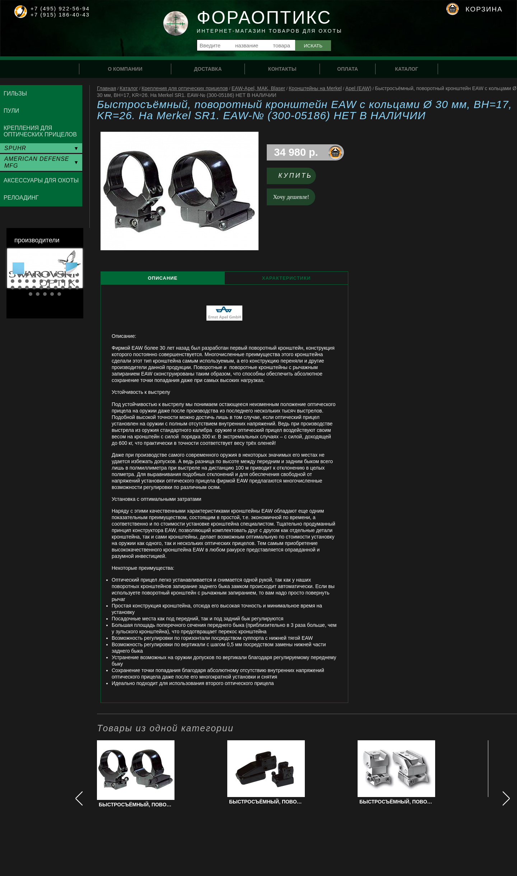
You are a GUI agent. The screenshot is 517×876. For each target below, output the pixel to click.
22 (20, 287)
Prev (18, 268)
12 (20, 281)
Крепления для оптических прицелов (184, 88)
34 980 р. (296, 152)
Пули (11, 111)
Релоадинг (21, 198)
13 (27, 281)
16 (48, 281)
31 (30, 294)
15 (41, 281)
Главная (106, 88)
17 (55, 281)
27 (55, 287)
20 (77, 281)
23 (27, 287)
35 (59, 294)
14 (34, 281)
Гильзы (15, 93)
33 (45, 294)
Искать (313, 45)
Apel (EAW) (358, 88)
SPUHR (15, 148)
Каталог (129, 88)
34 (52, 294)
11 (12, 281)
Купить (295, 175)
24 (34, 287)
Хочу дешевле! (291, 197)
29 (70, 287)
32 (37, 294)
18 (63, 281)
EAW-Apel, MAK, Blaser (258, 88)
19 (70, 281)
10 (77, 274)
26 (48, 287)
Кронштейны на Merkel (315, 88)
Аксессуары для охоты (41, 180)
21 (12, 287)
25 (41, 287)
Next (71, 268)
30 (77, 287)
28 (63, 287)
